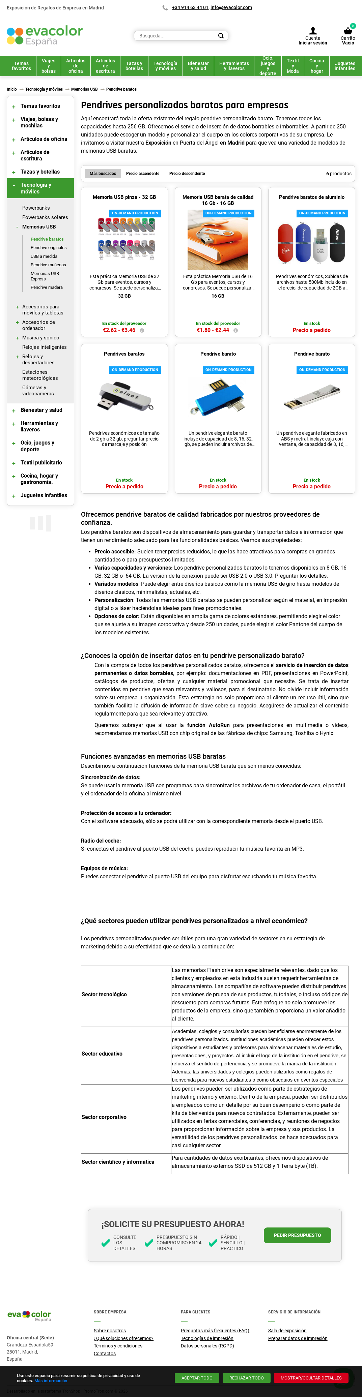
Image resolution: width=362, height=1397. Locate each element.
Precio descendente (187, 173)
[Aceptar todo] (197, 1378)
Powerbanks (36, 208)
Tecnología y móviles (36, 188)
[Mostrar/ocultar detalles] (311, 1378)
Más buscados (103, 173)
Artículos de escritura (35, 155)
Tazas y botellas (40, 172)
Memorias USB (39, 227)
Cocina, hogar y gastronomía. (39, 479)
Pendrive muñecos (48, 264)
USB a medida (44, 256)
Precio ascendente (142, 173)
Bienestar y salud (41, 410)
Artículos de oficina (44, 139)
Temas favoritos (40, 106)
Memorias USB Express (45, 276)
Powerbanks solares (45, 217)
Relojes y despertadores (38, 360)
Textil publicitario (41, 462)
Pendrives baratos (124, 354)
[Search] (221, 36)
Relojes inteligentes (44, 347)
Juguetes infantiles (44, 495)
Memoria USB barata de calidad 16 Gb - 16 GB (218, 200)
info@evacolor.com (231, 7)
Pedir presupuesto (297, 1235)
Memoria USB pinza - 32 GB (124, 197)
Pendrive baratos (47, 239)
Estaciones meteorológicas (40, 375)
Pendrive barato (218, 354)
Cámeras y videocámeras (38, 391)
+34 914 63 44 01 (190, 7)
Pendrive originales (49, 247)
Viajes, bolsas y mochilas (39, 122)
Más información (50, 1380)
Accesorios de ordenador (38, 325)
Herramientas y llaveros (39, 426)
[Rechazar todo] (247, 1378)
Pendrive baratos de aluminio (311, 197)
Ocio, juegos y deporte (37, 445)
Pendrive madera (47, 287)
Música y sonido (40, 338)
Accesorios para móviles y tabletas (42, 310)
